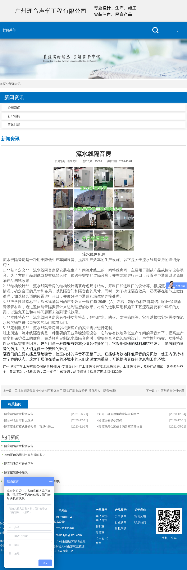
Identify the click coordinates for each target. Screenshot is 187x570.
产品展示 (101, 510)
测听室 (100, 526)
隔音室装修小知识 (110, 420)
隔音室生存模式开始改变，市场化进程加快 (29, 426)
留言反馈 (140, 516)
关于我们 (140, 510)
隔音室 (100, 532)
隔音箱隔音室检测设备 (18, 414)
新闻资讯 (14, 83)
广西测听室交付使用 (171, 390)
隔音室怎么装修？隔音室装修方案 (120, 426)
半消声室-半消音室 (102, 518)
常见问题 (14, 124)
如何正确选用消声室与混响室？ (119, 414)
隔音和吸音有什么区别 (18, 420)
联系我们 (140, 522)
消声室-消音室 (102, 541)
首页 (3, 83)
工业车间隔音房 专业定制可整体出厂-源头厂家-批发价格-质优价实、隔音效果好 (66, 390)
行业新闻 (14, 116)
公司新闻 (14, 107)
